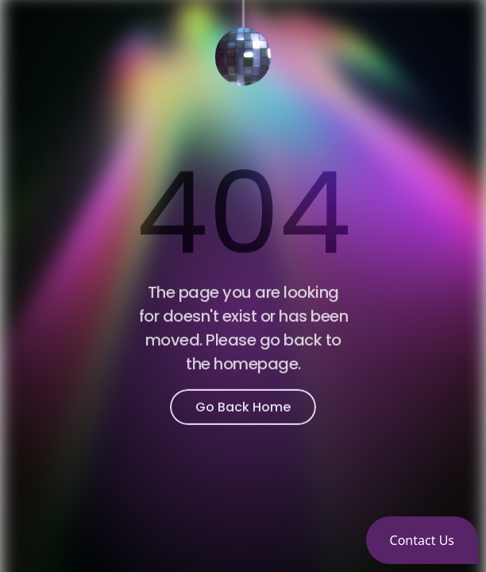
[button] (422, 540)
